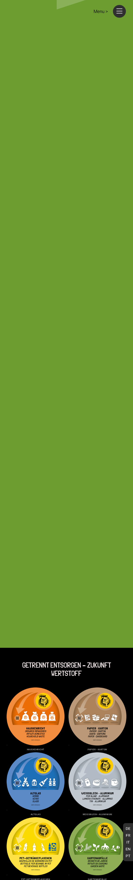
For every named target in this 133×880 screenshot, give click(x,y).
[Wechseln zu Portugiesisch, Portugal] (128, 855)
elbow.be (120, 869)
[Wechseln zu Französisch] (128, 835)
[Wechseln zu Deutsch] (128, 828)
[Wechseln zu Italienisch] (128, 842)
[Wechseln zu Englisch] (128, 849)
